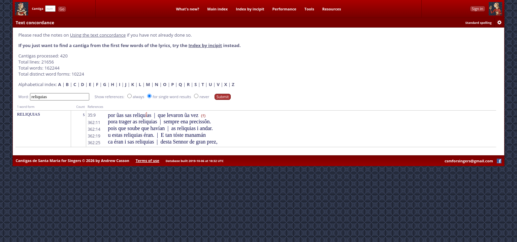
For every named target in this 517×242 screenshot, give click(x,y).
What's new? (187, 8)
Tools (309, 8)
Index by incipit (250, 8)
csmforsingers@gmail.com (469, 160)
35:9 (92, 115)
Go (62, 8)
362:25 (94, 143)
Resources (331, 8)
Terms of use (147, 160)
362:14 (94, 129)
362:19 (94, 136)
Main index (217, 8)
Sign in (477, 8)
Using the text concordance (98, 35)
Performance (284, 8)
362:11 (94, 122)
